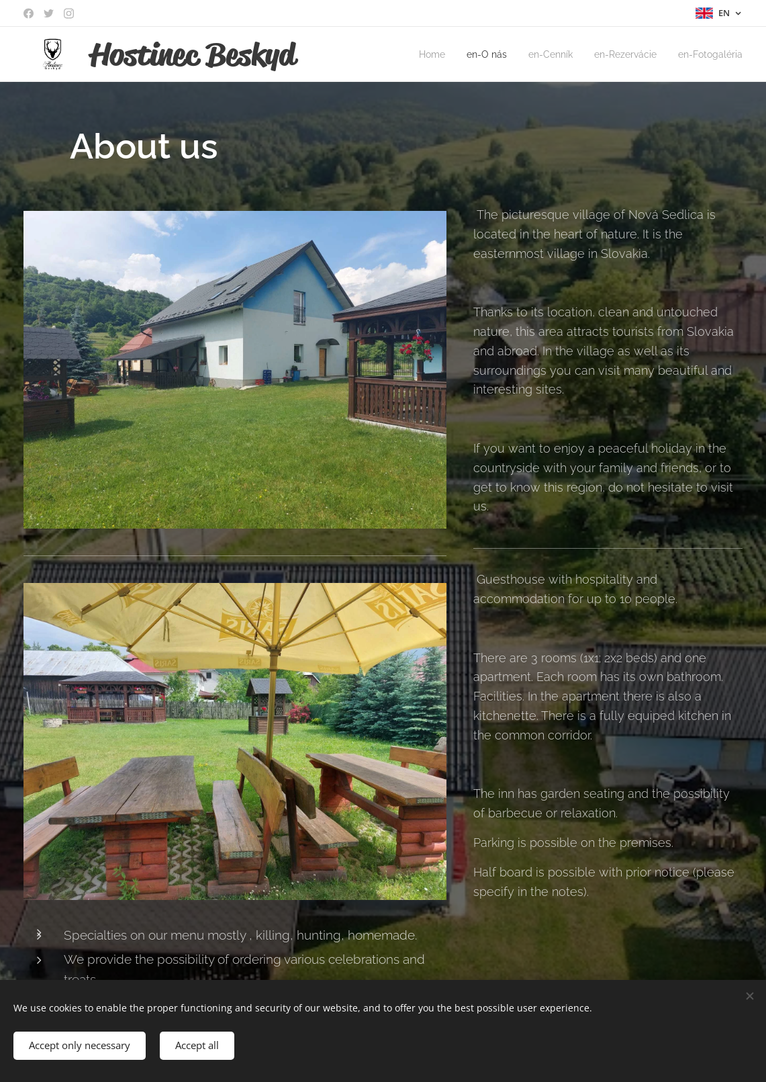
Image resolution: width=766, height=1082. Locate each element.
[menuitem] (414, 54)
